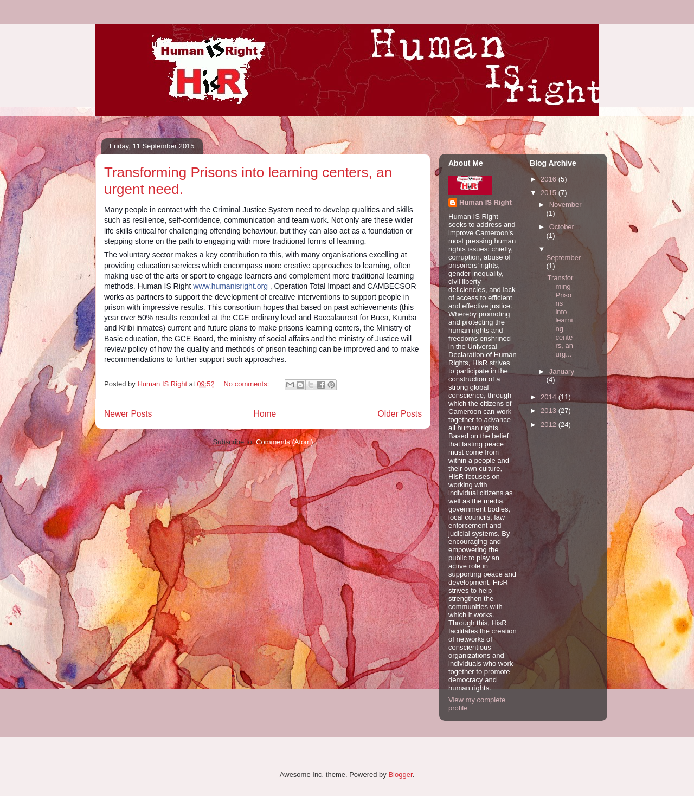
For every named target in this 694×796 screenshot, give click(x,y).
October (561, 227)
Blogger (400, 775)
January (561, 371)
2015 (549, 193)
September (564, 258)
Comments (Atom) (284, 442)
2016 (549, 179)
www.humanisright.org (230, 286)
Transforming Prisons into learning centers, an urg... (560, 316)
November (565, 204)
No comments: (247, 384)
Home (265, 413)
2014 (549, 397)
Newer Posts (128, 413)
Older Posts (400, 413)
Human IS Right (485, 202)
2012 (549, 424)
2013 (549, 410)
